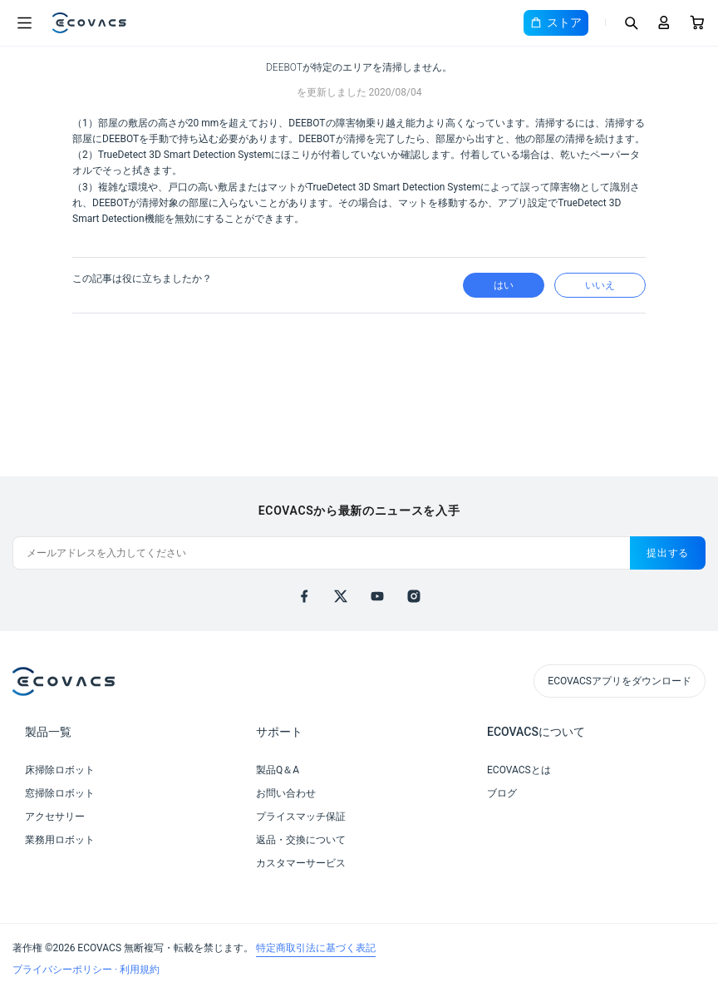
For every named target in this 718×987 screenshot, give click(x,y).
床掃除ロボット (60, 770)
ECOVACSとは (519, 770)
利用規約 (140, 969)
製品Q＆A (277, 770)
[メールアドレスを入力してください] (321, 553)
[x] (341, 596)
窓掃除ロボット (60, 793)
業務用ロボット (60, 840)
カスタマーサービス (301, 863)
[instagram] (414, 596)
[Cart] (697, 22)
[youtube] (377, 596)
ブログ (502, 793)
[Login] (664, 22)
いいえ (600, 285)
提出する (668, 553)
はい (504, 285)
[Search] (630, 22)
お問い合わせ (286, 793)
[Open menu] (24, 23)
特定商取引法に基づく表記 (316, 948)
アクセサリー (55, 816)
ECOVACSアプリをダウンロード (619, 681)
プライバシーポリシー (63, 969)
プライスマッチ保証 (301, 816)
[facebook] (304, 596)
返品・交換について (301, 840)
